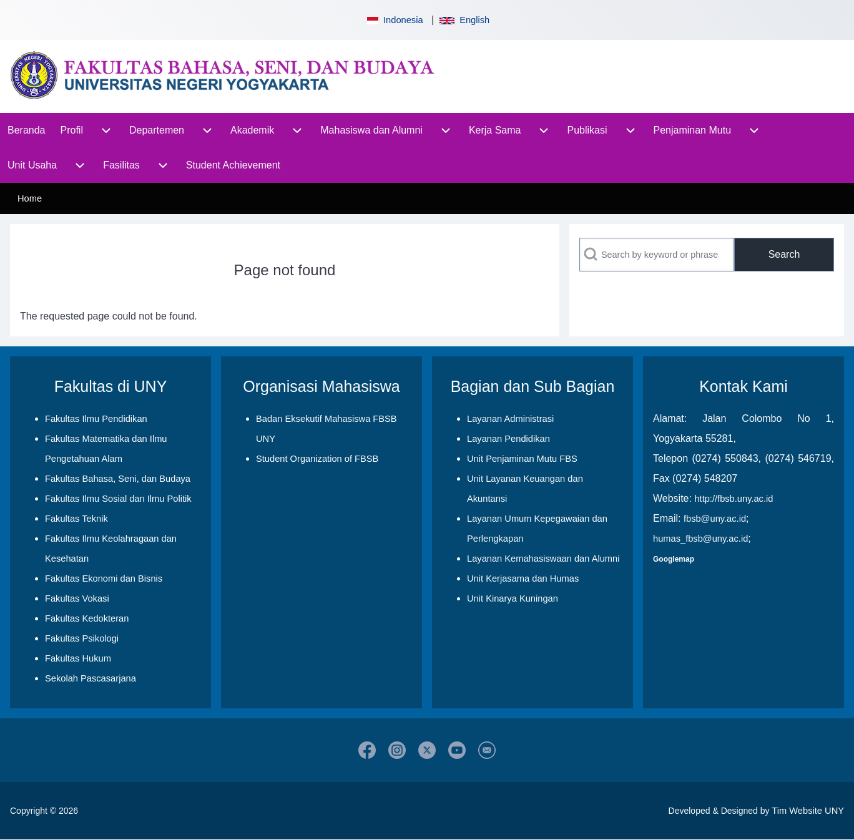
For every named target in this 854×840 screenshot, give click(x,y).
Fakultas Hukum (78, 658)
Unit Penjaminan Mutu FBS (522, 459)
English (464, 20)
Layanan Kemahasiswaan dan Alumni (543, 559)
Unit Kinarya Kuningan (512, 598)
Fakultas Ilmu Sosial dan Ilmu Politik (118, 499)
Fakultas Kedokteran (87, 618)
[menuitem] (26, 130)
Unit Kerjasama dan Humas (523, 579)
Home (29, 198)
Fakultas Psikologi (82, 638)
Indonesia (394, 20)
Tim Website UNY (808, 811)
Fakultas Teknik (76, 519)
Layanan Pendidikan (508, 439)
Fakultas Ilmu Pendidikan (96, 419)
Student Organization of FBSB (317, 459)
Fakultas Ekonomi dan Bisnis (103, 579)
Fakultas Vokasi (77, 598)
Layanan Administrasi (510, 419)
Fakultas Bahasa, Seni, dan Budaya (117, 479)
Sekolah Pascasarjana (90, 678)
